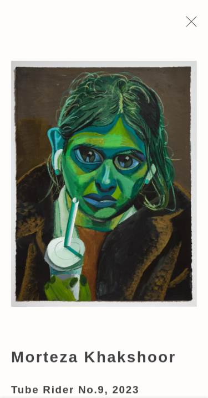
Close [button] (190, 25)
